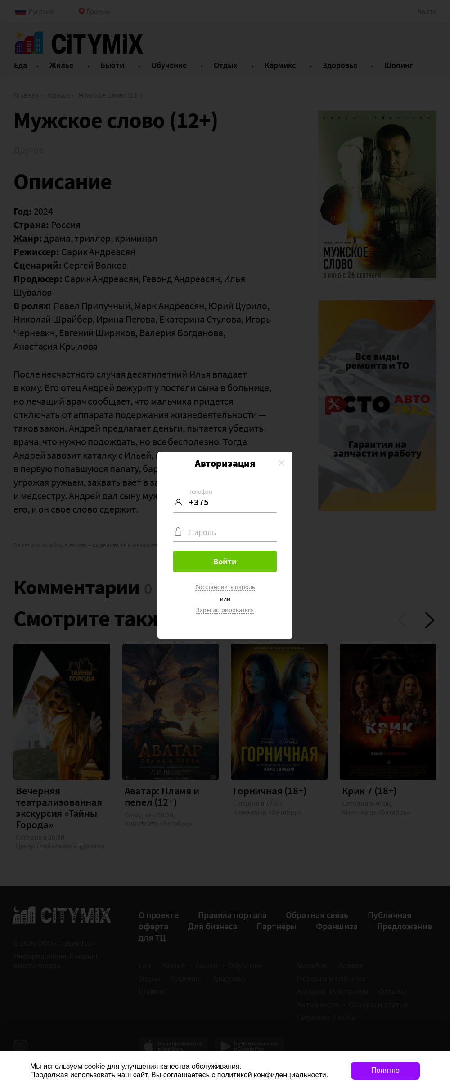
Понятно (385, 1070)
